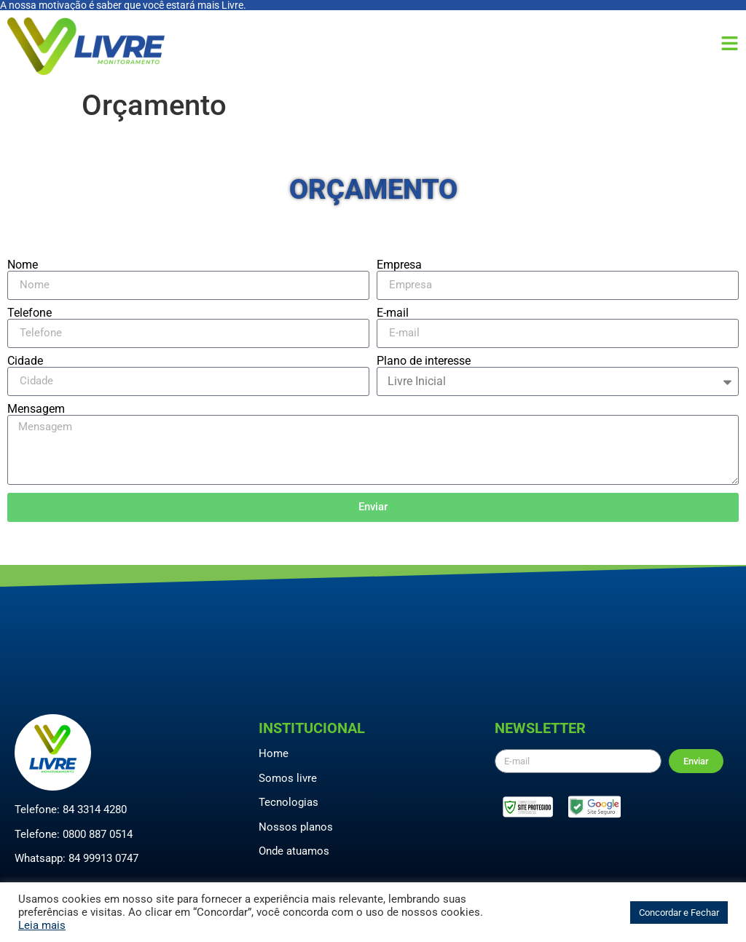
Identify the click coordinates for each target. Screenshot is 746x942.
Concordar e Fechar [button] (679, 912)
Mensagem (36, 409)
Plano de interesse (424, 361)
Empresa (399, 265)
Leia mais (42, 925)
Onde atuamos (294, 851)
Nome (22, 265)
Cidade (25, 361)
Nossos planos (296, 827)
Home (273, 753)
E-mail (393, 313)
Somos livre (288, 778)
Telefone (29, 313)
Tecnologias (288, 802)
